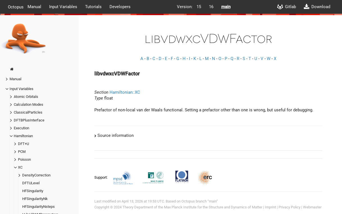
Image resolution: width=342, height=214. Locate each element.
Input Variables (63, 6)
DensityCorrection (36, 175)
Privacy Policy (289, 207)
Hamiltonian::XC (125, 92)
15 (199, 6)
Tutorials (93, 6)
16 (211, 6)
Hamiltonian (23, 136)
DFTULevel (31, 183)
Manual (34, 6)
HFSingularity (32, 191)
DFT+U (23, 144)
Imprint (270, 207)
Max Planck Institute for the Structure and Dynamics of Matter (213, 207)
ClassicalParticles (28, 112)
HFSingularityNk (35, 199)
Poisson (24, 159)
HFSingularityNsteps (38, 206)
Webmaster (312, 207)
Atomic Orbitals (26, 97)
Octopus (16, 6)
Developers (120, 6)
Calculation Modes (28, 104)
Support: (101, 177)
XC (20, 167)
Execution (21, 128)
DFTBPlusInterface (29, 120)
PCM (22, 151)
